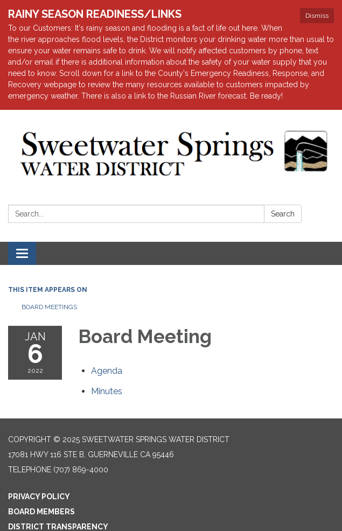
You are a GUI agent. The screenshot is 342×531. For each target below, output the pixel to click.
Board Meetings (49, 307)
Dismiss (317, 15)
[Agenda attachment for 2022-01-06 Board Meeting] (106, 371)
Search (283, 213)
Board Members (41, 511)
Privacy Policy (39, 496)
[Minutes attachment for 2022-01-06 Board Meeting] (106, 391)
